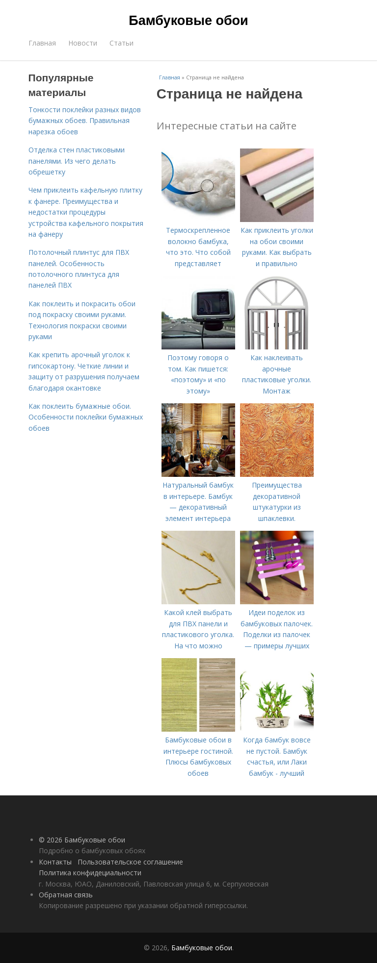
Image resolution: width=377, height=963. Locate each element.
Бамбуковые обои (188, 20)
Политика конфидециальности (90, 872)
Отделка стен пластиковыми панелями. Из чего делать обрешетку (76, 160)
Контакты (55, 861)
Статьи (121, 43)
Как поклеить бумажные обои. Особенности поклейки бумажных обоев (85, 417)
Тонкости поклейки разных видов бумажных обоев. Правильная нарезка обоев (84, 120)
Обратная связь (66, 894)
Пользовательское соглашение (130, 861)
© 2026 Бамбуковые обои (82, 839)
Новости (82, 43)
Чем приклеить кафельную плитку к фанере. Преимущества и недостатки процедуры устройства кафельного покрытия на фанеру (85, 212)
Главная (42, 43)
